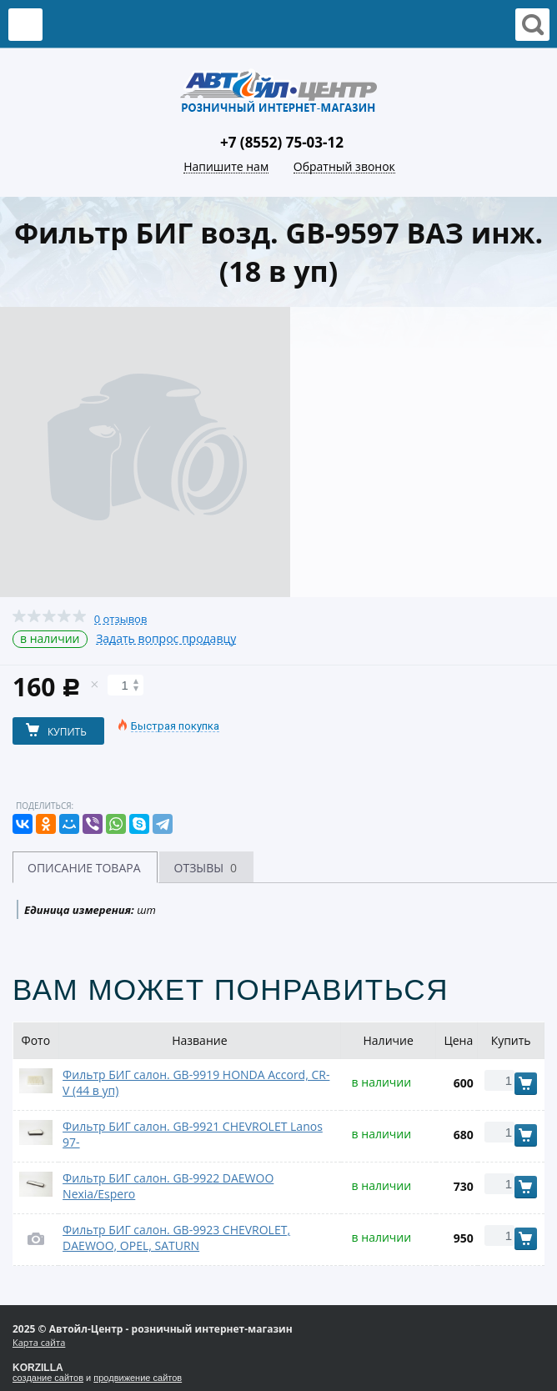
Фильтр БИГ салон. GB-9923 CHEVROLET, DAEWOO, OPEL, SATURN (176, 1237)
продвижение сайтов (137, 1378)
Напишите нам (225, 167)
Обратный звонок (344, 167)
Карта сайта (39, 1342)
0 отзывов (121, 619)
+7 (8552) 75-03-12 (282, 142)
